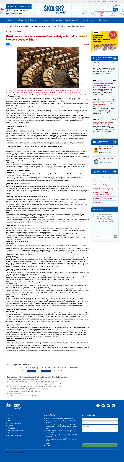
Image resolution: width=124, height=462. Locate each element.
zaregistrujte (46, 371)
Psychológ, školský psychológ (104, 189)
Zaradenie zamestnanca (100, 66)
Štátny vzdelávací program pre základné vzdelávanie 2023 (61, 440)
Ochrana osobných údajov (15, 430)
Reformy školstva (26, 26)
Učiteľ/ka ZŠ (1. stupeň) (102, 185)
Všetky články (14, 26)
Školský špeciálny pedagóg (103, 177)
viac (101, 154)
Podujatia (33, 20)
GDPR (9, 433)
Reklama (10, 421)
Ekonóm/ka (98, 181)
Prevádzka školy (57, 20)
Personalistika (44, 20)
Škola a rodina (103, 20)
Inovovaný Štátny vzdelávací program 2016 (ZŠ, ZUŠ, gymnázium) (61, 435)
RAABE (48, 445)
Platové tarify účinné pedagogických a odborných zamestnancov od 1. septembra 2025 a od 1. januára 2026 (61, 426)
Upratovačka (98, 202)
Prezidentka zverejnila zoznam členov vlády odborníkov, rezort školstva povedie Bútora (60, 26)
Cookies (10, 425)
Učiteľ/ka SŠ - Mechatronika (103, 198)
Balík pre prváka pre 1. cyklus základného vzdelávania (106, 148)
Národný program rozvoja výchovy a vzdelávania (60, 418)
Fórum (10, 20)
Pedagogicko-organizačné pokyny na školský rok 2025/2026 (60, 421)
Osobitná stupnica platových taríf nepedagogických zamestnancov (61, 431)
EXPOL (48, 443)
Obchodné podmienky (14, 435)
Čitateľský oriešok (21, 20)
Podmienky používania (14, 423)
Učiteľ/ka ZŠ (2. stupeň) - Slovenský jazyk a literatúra (103, 193)
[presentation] (106, 229)
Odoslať (100, 445)
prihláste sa (31, 371)
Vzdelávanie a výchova (72, 20)
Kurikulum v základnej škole (106, 159)
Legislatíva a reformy (89, 20)
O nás (9, 418)
